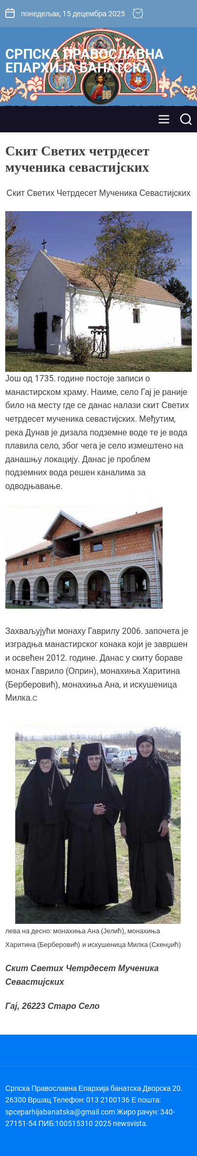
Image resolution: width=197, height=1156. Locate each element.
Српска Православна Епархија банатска (84, 61)
